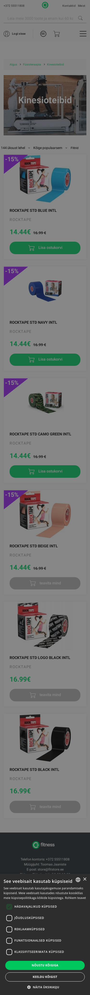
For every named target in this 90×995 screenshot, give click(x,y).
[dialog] (45, 497)
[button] (45, 987)
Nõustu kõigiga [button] (45, 965)
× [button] (84, 879)
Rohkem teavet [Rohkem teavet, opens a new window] (75, 898)
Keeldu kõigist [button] (45, 977)
